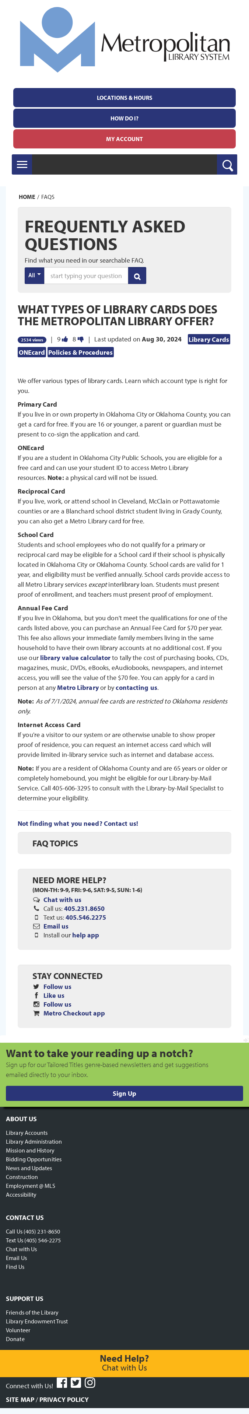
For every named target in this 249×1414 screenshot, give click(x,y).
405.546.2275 (86, 917)
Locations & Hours (124, 97)
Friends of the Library (32, 1312)
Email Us (16, 1258)
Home (27, 196)
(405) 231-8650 (42, 1231)
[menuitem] (124, 97)
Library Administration (34, 1141)
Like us (53, 995)
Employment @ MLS (31, 1185)
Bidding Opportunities (34, 1159)
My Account (124, 139)
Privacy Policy (64, 1399)
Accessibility (21, 1194)
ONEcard (32, 352)
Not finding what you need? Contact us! (78, 823)
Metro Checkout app (74, 1013)
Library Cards (209, 339)
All (34, 274)
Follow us (57, 986)
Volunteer (18, 1330)
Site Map (20, 1399)
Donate (15, 1339)
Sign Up (124, 1093)
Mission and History (30, 1150)
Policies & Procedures (80, 352)
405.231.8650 (84, 908)
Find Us (15, 1266)
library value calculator (75, 657)
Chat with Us (21, 1249)
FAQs (48, 196)
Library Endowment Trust (37, 1321)
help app (85, 935)
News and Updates (29, 1168)
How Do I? (124, 118)
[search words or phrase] (86, 275)
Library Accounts (27, 1132)
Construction (22, 1176)
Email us (56, 926)
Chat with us (62, 899)
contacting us (136, 687)
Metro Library (77, 687)
